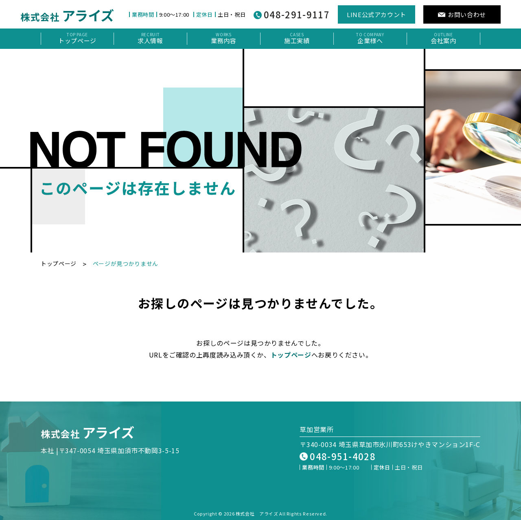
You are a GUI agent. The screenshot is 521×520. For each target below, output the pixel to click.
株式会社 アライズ (257, 513)
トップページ (59, 263)
